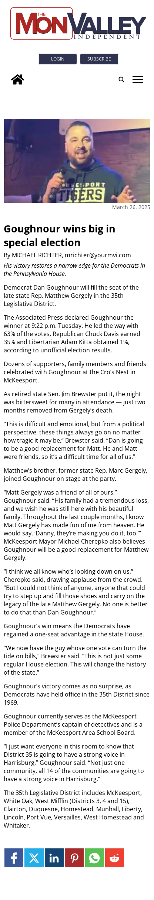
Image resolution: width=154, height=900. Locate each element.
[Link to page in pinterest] (74, 857)
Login (57, 59)
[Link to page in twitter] (33, 857)
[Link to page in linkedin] (54, 857)
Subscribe (99, 59)
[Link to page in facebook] (13, 857)
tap (138, 79)
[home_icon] (17, 79)
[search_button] (121, 79)
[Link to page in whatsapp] (94, 857)
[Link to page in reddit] (114, 857)
